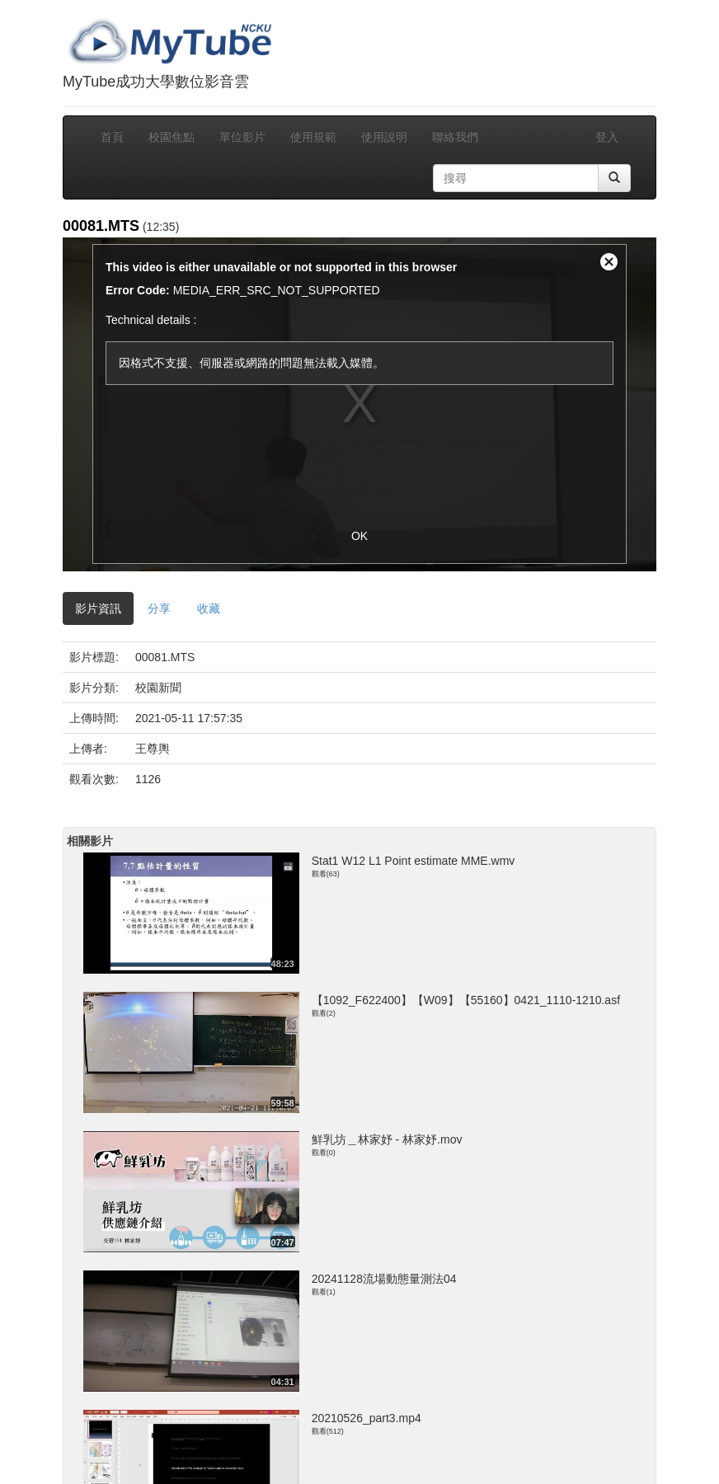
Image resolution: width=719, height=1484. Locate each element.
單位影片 (242, 136)
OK (359, 535)
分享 (159, 608)
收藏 (208, 608)
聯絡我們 (455, 136)
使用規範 (313, 136)
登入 (606, 136)
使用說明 (384, 136)
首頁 (112, 136)
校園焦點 (171, 136)
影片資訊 (98, 608)
